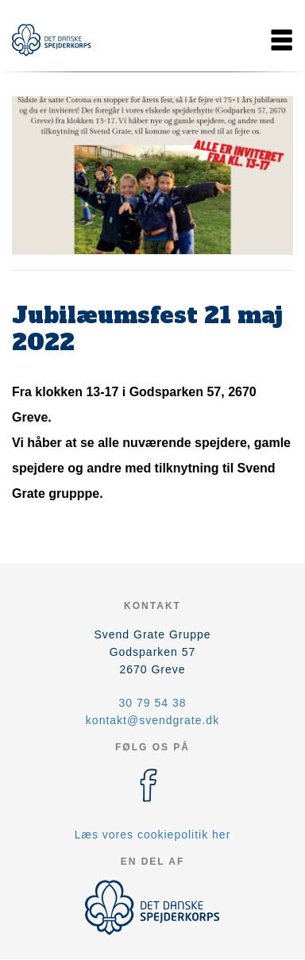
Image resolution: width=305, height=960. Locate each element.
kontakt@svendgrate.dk (152, 720)
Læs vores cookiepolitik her (153, 834)
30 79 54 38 (153, 702)
